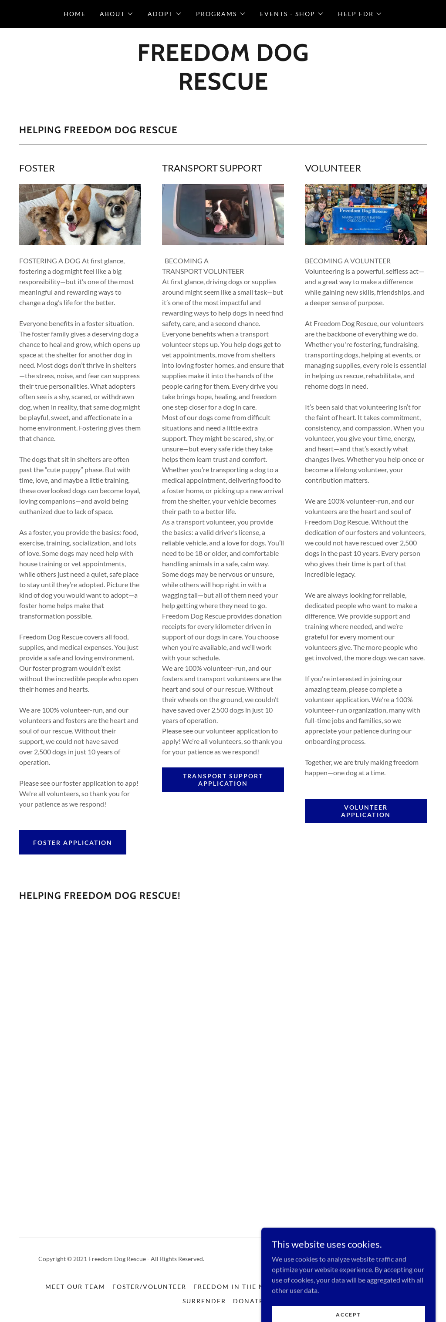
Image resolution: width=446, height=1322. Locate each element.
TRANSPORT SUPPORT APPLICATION (223, 779)
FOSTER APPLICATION (72, 842)
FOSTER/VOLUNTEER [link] (149, 1286)
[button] (117, 14)
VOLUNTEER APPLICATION (365, 811)
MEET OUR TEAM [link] (75, 1286)
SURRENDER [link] (204, 1301)
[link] (223, 87)
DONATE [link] (248, 1301)
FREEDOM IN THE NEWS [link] (236, 1286)
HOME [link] (75, 13)
